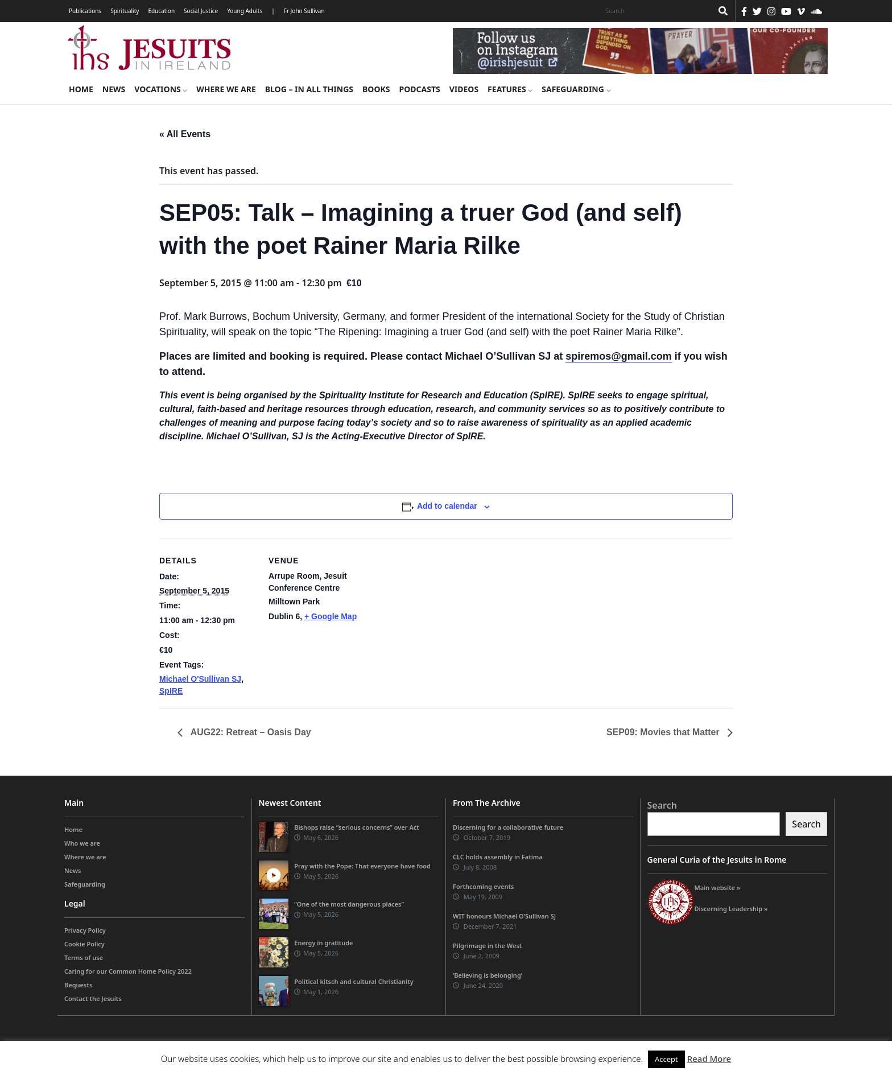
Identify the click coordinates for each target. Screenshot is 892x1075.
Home (81, 89)
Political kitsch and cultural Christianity (353, 981)
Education (161, 11)
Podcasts (419, 89)
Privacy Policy (85, 930)
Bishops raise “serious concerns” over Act (356, 827)
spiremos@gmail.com (618, 356)
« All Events (184, 134)
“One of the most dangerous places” (349, 904)
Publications (85, 11)
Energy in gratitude (323, 942)
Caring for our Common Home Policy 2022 (128, 971)
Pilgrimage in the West (487, 945)
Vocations (160, 89)
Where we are (225, 89)
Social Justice (201, 11)
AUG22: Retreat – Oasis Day (250, 732)
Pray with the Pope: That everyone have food (362, 866)
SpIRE (171, 690)
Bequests (78, 985)
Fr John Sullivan (304, 11)
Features (510, 89)
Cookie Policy (84, 944)
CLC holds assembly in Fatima (498, 856)
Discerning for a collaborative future (508, 827)
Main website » (718, 887)
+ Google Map (330, 616)
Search (662, 805)
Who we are (82, 843)
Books (376, 89)
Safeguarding (576, 89)
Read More (709, 1058)
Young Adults (244, 11)
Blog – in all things (309, 89)
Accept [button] (666, 1059)
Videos (463, 89)
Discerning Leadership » (731, 908)
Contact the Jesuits (93, 998)
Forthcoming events (483, 886)
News (113, 89)
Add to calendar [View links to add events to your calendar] (447, 505)
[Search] (656, 11)
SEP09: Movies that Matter (664, 732)
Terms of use (83, 957)
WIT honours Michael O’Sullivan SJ (504, 916)
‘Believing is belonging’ (487, 975)
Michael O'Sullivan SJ (200, 678)
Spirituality (124, 11)
